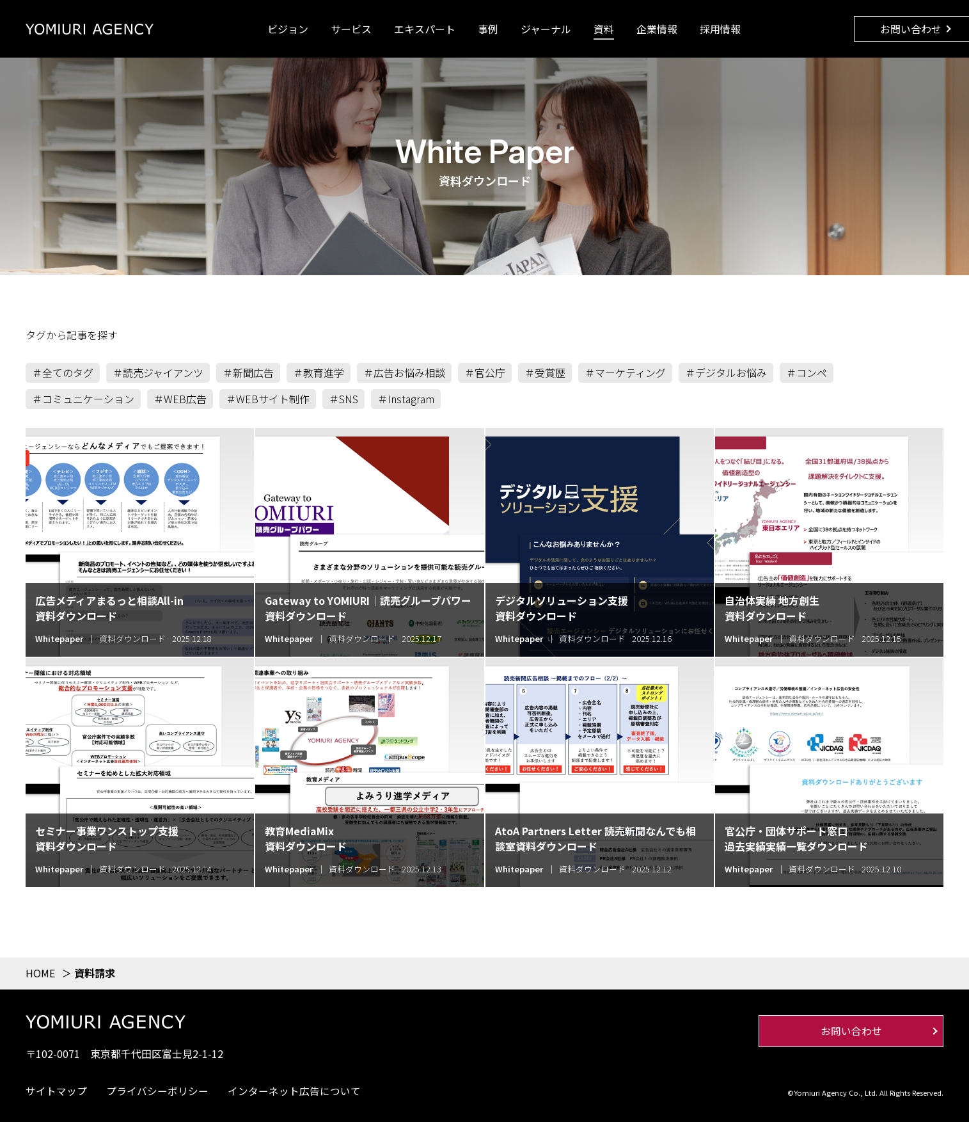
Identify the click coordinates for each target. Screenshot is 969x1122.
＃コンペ (806, 372)
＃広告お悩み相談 (404, 372)
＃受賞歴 (544, 372)
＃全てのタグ (62, 372)
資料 (604, 29)
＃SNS (343, 398)
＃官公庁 (484, 372)
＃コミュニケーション (83, 398)
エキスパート (424, 29)
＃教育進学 (318, 372)
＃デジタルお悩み (726, 372)
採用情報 (720, 29)
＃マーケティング (625, 372)
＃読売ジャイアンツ (158, 372)
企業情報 (656, 29)
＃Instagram (405, 398)
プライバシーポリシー (157, 1090)
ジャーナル (546, 29)
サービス (351, 29)
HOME (40, 973)
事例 (488, 29)
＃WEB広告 (180, 398)
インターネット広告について (294, 1090)
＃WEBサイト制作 (268, 398)
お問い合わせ (910, 28)
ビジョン (287, 29)
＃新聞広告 (248, 372)
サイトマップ (56, 1090)
